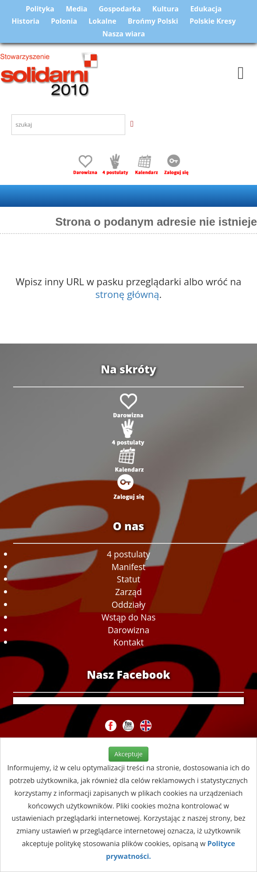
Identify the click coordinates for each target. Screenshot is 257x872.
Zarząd (128, 592)
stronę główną (127, 294)
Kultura (165, 9)
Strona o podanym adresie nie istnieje (156, 222)
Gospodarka (120, 9)
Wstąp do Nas (129, 617)
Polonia (64, 21)
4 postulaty (128, 554)
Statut (128, 579)
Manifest (129, 567)
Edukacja (206, 9)
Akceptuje (128, 754)
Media (76, 9)
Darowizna (128, 630)
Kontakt (128, 642)
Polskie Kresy (213, 21)
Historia (25, 21)
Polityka (40, 9)
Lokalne (102, 21)
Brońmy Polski (153, 21)
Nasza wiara (123, 34)
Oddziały (128, 604)
